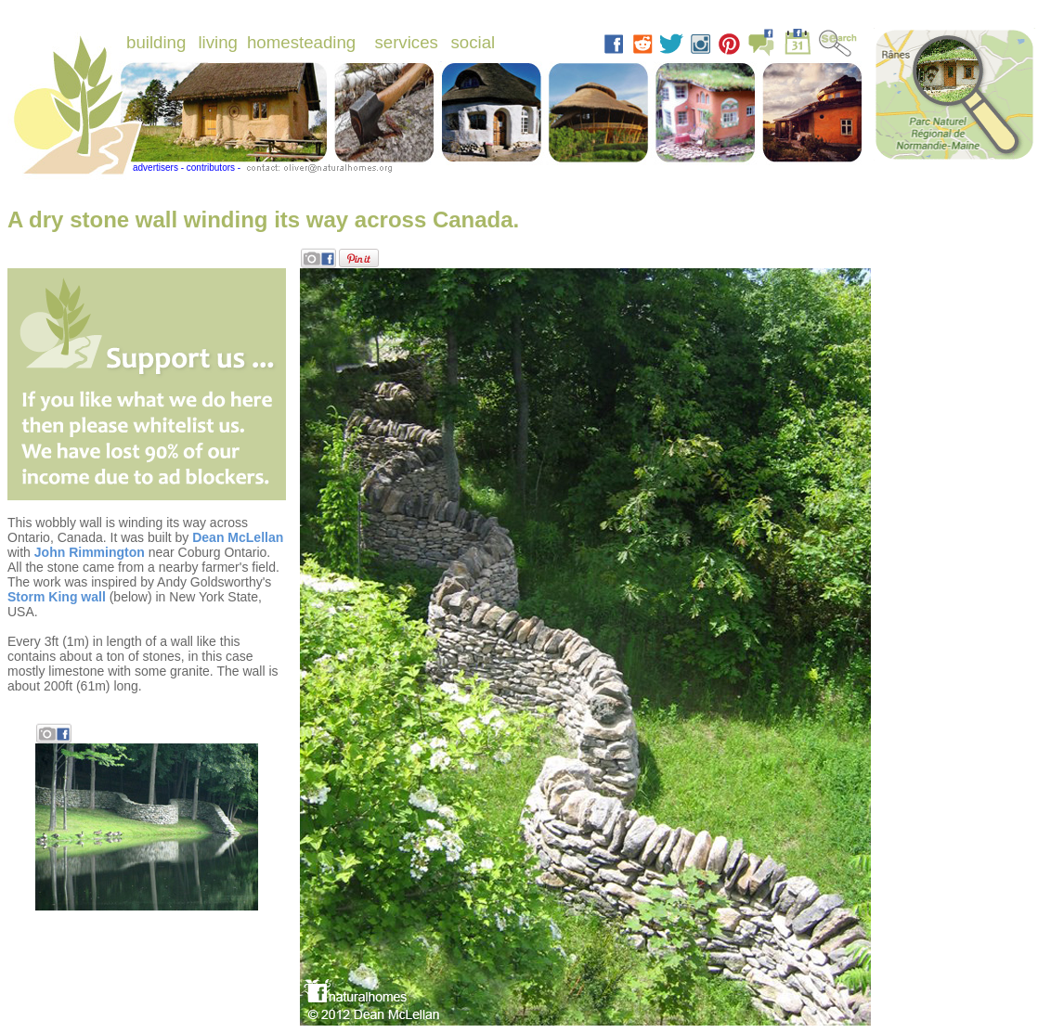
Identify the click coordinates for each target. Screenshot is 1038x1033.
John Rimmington (89, 552)
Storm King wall (56, 596)
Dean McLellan (237, 537)
